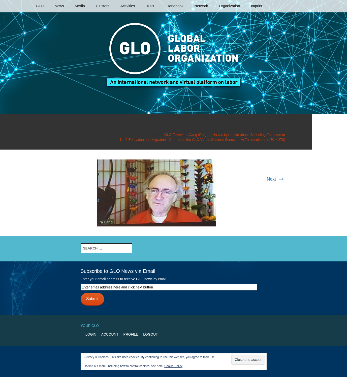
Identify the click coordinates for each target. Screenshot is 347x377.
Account (109, 334)
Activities (127, 6)
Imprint (256, 6)
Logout (150, 334)
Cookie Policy (173, 366)
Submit (92, 299)
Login (91, 334)
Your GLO (90, 326)
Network (201, 6)
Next (276, 179)
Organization (229, 6)
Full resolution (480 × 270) (265, 140)
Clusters (102, 6)
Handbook (174, 6)
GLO (40, 6)
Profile (130, 334)
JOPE (151, 6)
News (59, 6)
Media (80, 6)
